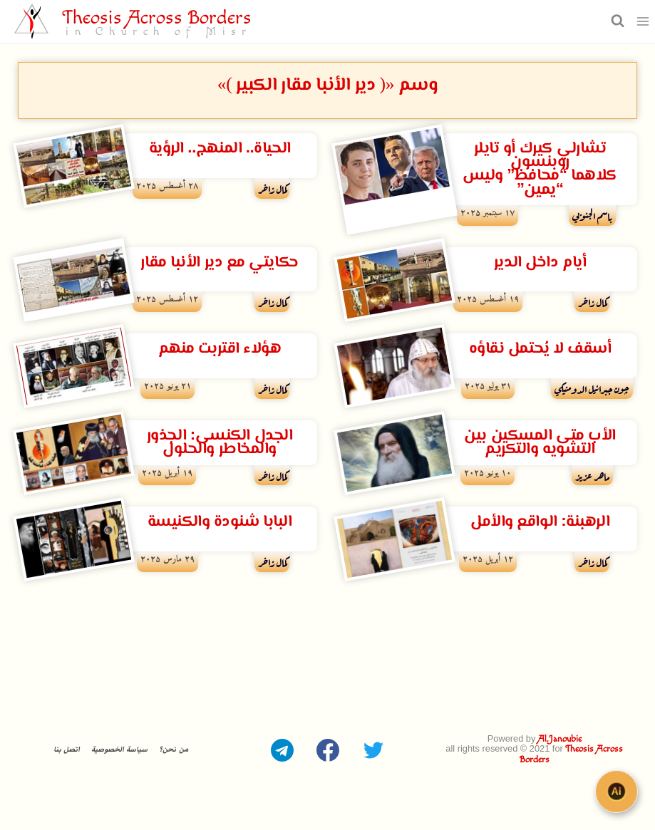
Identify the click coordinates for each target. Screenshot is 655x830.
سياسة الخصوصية (119, 748)
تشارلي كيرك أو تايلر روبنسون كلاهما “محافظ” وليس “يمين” (540, 169)
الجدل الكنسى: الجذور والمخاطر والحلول (220, 442)
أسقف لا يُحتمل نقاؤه (540, 348)
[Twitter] (373, 749)
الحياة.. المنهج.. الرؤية (220, 148)
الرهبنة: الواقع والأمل (539, 521)
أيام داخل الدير (540, 262)
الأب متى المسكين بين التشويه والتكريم (540, 442)
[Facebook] (328, 749)
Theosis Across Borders (572, 754)
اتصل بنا (66, 748)
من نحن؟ (173, 748)
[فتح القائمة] (643, 21)
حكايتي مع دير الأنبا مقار (219, 262)
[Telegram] (282, 749)
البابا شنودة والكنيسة (220, 521)
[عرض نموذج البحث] (615, 21)
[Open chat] (619, 794)
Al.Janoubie (560, 739)
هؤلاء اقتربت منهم (220, 348)
